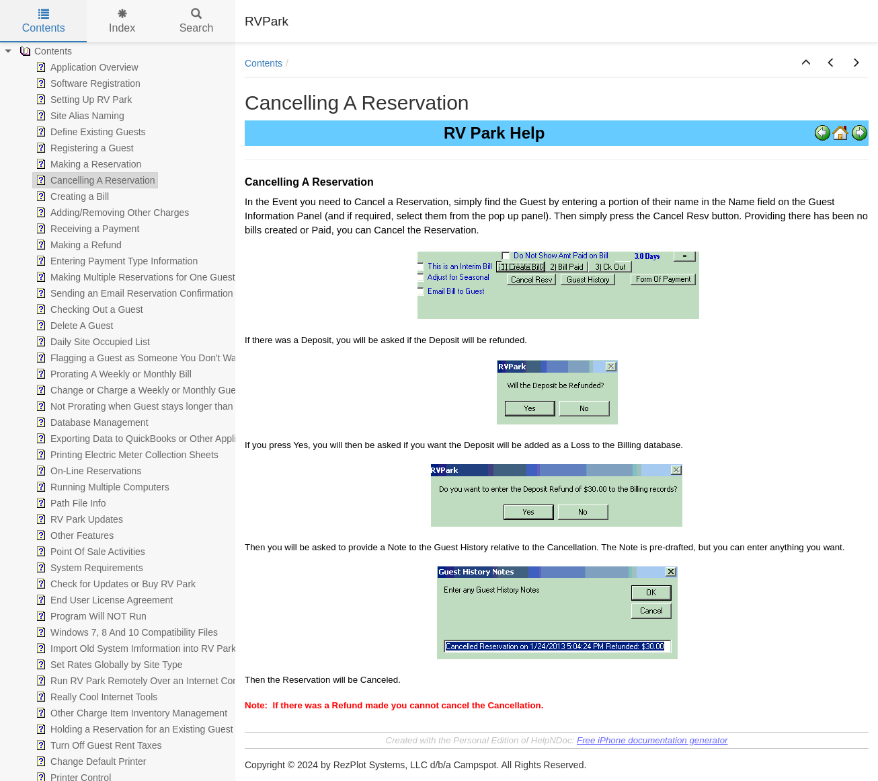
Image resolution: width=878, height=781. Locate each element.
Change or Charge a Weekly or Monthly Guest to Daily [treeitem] (155, 390)
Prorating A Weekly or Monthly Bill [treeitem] (112, 374)
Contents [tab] (43, 21)
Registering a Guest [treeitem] (83, 148)
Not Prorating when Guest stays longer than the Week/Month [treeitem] (168, 406)
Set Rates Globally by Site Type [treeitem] (108, 665)
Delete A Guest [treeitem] (73, 326)
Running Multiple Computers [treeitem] (101, 487)
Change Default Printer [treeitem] (89, 761)
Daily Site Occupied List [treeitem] (91, 342)
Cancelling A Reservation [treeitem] (94, 180)
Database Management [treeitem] (91, 422)
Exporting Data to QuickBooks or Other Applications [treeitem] (149, 439)
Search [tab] (196, 21)
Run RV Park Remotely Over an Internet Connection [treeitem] (150, 681)
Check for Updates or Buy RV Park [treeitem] (114, 584)
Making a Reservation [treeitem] (87, 164)
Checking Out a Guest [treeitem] (88, 309)
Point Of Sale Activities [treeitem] (89, 552)
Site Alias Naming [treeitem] (78, 116)
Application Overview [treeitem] (85, 67)
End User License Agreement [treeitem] (103, 600)
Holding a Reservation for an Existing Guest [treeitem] (133, 729)
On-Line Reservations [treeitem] (87, 471)
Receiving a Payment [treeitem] (86, 229)
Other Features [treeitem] (73, 535)
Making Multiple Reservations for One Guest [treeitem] (134, 277)
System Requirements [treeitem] (88, 568)
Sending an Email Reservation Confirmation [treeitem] (133, 293)
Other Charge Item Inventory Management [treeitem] (130, 713)
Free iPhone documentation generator (652, 740)
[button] (806, 63)
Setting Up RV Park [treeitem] (82, 99)
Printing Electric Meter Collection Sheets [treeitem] (125, 455)
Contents (263, 63)
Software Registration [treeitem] (87, 83)
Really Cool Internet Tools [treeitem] (95, 697)
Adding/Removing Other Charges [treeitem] (111, 212)
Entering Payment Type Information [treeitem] (115, 261)
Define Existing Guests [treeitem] (89, 132)
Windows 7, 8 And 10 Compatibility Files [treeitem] (125, 632)
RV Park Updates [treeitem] (78, 519)
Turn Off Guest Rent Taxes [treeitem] (97, 745)
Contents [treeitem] (44, 51)
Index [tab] (122, 21)
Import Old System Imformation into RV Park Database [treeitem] (156, 648)
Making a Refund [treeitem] (77, 245)
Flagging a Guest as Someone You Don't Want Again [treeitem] (151, 358)
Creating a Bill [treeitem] (71, 196)
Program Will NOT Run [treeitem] (90, 616)
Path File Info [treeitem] (69, 503)
